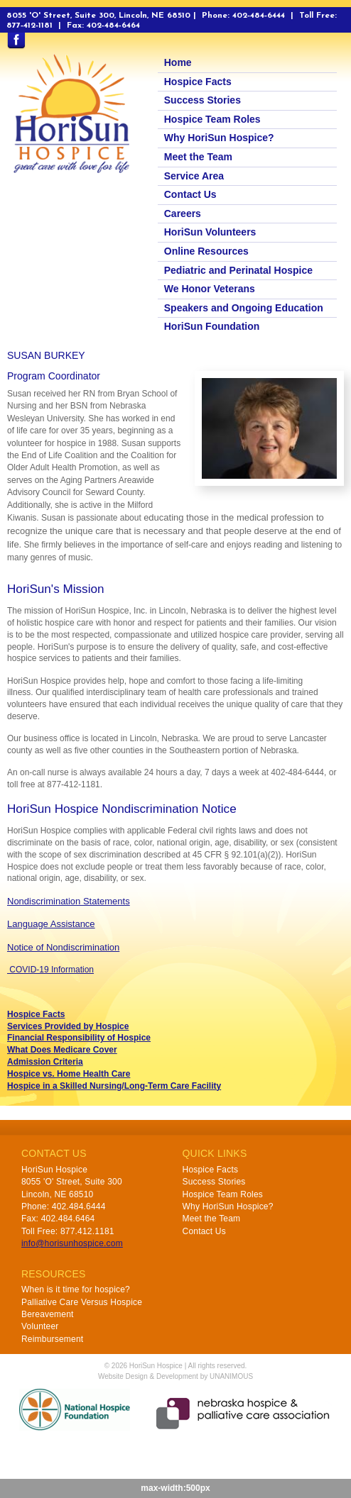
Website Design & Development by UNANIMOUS (175, 1376)
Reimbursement (52, 1339)
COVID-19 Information (50, 970)
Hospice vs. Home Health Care (68, 1074)
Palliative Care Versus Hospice (81, 1302)
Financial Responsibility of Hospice (79, 1038)
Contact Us (190, 194)
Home (178, 62)
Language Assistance (51, 924)
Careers (182, 213)
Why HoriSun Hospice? (219, 137)
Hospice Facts (198, 81)
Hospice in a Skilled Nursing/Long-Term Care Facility (114, 1086)
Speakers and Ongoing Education (243, 308)
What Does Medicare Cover (62, 1050)
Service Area (194, 176)
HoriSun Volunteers (210, 232)
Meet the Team (198, 156)
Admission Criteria (45, 1062)
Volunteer (40, 1326)
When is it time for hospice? (75, 1289)
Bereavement (47, 1314)
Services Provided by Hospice (68, 1026)
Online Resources (206, 251)
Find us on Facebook (16, 41)
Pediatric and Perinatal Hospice (238, 270)
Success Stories (202, 100)
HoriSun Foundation (212, 326)
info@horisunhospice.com (72, 1243)
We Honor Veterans (209, 288)
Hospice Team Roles (212, 119)
